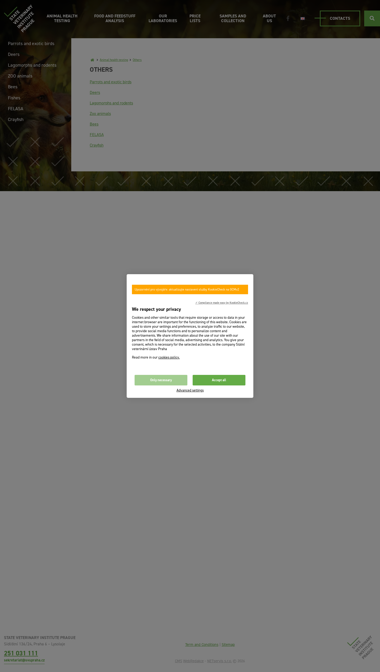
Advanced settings (190, 390)
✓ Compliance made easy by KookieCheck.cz (221, 302)
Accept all (219, 380)
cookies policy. (169, 357)
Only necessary (161, 380)
